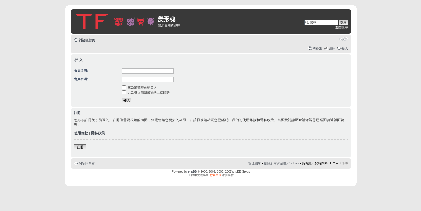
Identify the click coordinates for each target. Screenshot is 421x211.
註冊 (332, 48)
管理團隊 (254, 163)
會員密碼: (81, 79)
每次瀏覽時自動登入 (139, 87)
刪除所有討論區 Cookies (281, 163)
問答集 (317, 48)
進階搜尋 (341, 27)
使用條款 (81, 133)
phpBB (192, 171)
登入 (344, 48)
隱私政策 (98, 133)
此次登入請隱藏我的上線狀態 (146, 92)
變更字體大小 (343, 39)
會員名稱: (81, 70)
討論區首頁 (87, 40)
